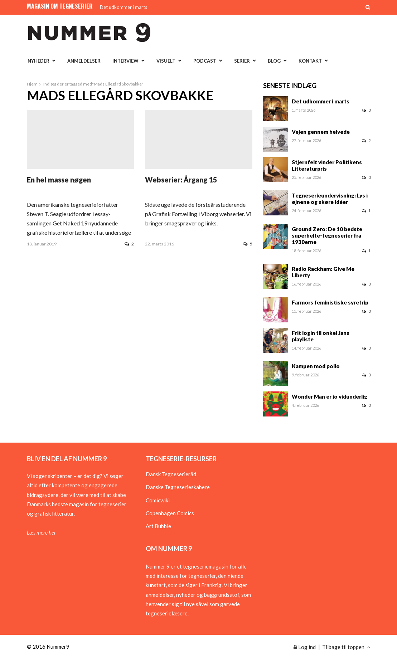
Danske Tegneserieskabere (178, 487)
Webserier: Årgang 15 (181, 179)
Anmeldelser (84, 61)
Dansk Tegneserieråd (171, 474)
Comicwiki (158, 500)
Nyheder (38, 61)
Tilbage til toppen (346, 647)
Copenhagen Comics (170, 513)
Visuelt (165, 61)
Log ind (305, 647)
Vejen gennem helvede (321, 131)
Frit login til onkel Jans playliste (320, 336)
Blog (274, 61)
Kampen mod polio (316, 366)
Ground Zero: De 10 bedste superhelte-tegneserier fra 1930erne (327, 235)
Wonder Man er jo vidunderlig (329, 396)
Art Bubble (158, 526)
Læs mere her (41, 532)
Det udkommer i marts (123, 7)
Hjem (32, 84)
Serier (242, 61)
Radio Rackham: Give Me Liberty (323, 271)
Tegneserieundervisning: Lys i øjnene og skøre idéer (330, 198)
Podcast (204, 61)
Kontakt (310, 61)
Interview (125, 61)
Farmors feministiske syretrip (330, 302)
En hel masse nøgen (59, 179)
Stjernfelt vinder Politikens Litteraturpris (327, 165)
